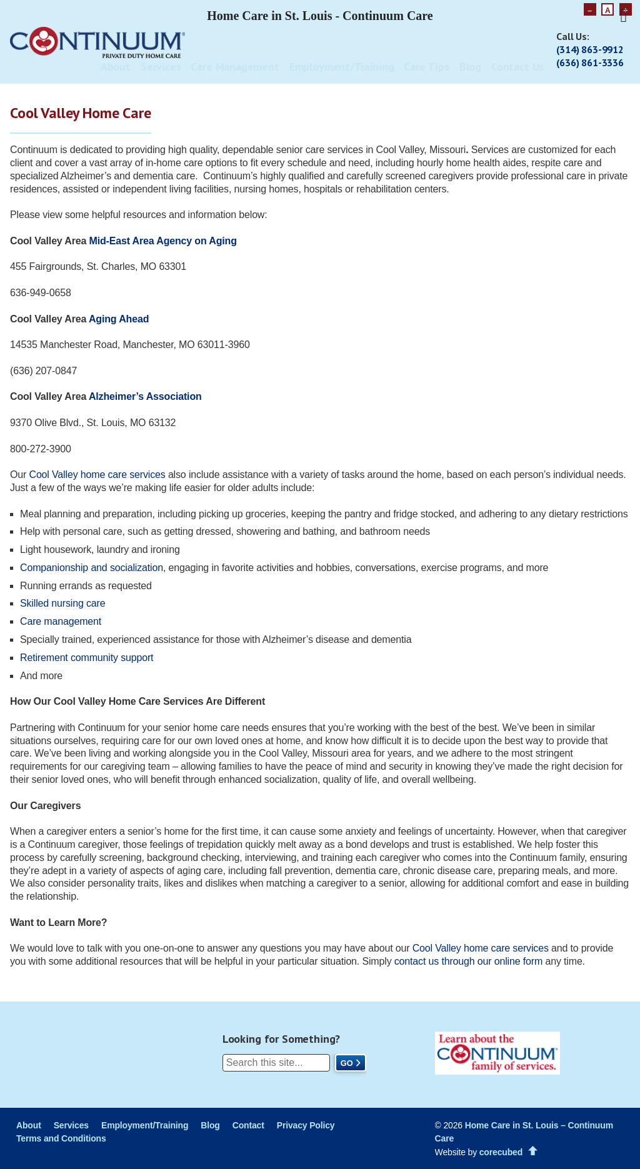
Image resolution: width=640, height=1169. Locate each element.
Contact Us (517, 66)
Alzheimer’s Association (145, 396)
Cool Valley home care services (97, 474)
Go (347, 1063)
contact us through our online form (468, 961)
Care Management (235, 66)
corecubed (500, 1152)
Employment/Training (341, 66)
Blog (470, 66)
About (116, 66)
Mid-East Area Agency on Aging (163, 241)
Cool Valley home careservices (480, 948)
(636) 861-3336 (590, 62)
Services (161, 66)
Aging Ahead (119, 319)
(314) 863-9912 (590, 49)
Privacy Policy (306, 1125)
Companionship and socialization (91, 567)
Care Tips (426, 66)
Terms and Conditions (61, 1138)
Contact (248, 1125)
